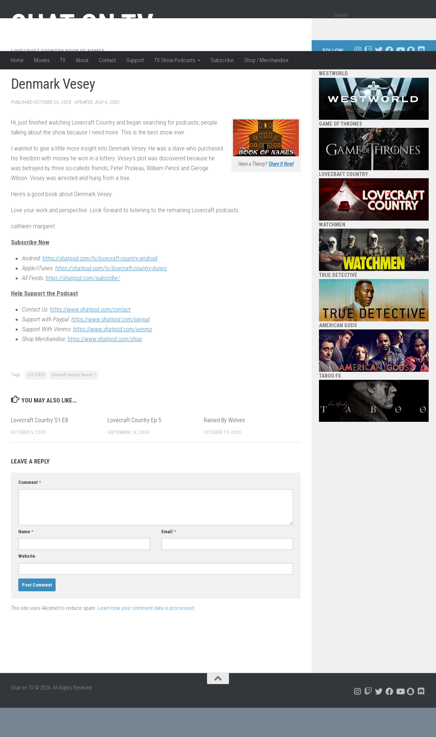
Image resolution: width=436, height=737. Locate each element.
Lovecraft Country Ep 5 (134, 449)
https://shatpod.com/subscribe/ (83, 307)
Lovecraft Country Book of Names (58, 80)
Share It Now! (281, 193)
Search (340, 15)
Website (26, 585)
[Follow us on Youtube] (400, 79)
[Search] (416, 26)
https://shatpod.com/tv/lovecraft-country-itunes (111, 297)
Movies (42, 60)
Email (168, 561)
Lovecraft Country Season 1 (73, 404)
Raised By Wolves (224, 449)
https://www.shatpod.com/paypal (110, 348)
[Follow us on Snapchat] (410, 79)
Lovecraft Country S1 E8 (39, 449)
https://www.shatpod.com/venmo (112, 358)
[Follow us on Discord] (421, 79)
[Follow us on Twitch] (368, 79)
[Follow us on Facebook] (389, 79)
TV (62, 60)
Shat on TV (82, 25)
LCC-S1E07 (36, 404)
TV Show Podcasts (174, 60)
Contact (107, 60)
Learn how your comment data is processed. (146, 637)
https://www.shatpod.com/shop (105, 368)
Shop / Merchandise (266, 60)
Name (25, 561)
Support (135, 60)
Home (17, 60)
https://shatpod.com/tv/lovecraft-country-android (99, 287)
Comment (29, 511)
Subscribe (222, 60)
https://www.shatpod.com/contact (90, 338)
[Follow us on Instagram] (357, 79)
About (82, 60)
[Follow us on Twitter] (379, 79)
